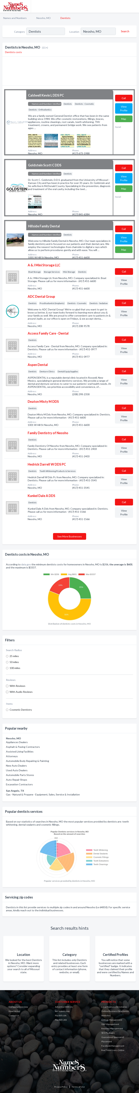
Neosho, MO (43, 17)
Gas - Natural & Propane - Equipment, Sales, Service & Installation (43, 794)
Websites (106, 1015)
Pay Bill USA (60, 1015)
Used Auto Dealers (17, 770)
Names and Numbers (15, 17)
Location (74, 31)
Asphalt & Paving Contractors (23, 746)
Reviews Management (112, 1028)
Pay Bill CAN (61, 1019)
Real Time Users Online (112, 1050)
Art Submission (62, 1011)
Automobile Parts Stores (20, 774)
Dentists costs (13, 52)
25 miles (14, 656)
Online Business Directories (115, 1011)
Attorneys (12, 756)
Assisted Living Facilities (19, 751)
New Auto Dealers (16, 765)
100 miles (15, 667)
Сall (124, 98)
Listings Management (111, 1019)
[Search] (124, 31)
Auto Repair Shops (16, 779)
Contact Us (14, 1015)
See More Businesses (69, 536)
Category (19, 31)
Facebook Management (112, 1045)
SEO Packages (108, 1032)
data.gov (26, 564)
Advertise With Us (64, 1006)
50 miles (14, 662)
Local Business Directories (114, 1006)
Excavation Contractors (19, 784)
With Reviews (17, 685)
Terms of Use (78, 1086)
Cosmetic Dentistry (21, 709)
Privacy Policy (61, 1086)
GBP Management (110, 1024)
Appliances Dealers (17, 742)
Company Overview (18, 1006)
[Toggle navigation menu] (134, 6)
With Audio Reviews (21, 691)
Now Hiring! (14, 1011)
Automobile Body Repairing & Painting (27, 760)
